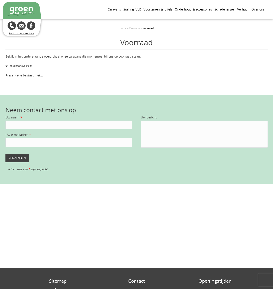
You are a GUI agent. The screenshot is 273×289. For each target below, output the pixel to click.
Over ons (258, 9)
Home (123, 28)
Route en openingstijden (21, 33)
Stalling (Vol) (132, 9)
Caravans (114, 9)
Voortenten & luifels (158, 9)
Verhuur (243, 9)
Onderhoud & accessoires (193, 9)
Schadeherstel (224, 9)
